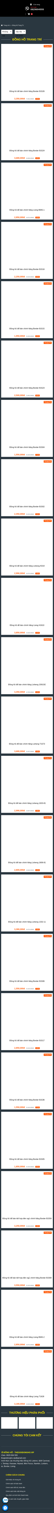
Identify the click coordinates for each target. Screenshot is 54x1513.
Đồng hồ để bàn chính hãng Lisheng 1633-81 (27, 803)
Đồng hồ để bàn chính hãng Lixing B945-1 (27, 210)
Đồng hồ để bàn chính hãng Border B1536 (27, 1100)
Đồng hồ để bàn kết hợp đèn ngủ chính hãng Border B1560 (27, 1278)
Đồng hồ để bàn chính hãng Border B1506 (27, 981)
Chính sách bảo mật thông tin (15, 1491)
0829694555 (37, 9)
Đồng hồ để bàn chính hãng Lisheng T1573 (27, 744)
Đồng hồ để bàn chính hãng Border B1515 (27, 329)
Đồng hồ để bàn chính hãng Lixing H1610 (27, 625)
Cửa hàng (35, 5)
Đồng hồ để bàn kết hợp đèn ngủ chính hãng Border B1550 (27, 1218)
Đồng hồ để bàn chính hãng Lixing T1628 (27, 1396)
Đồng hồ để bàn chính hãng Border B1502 (27, 507)
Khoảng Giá (5, 32)
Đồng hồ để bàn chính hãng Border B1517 (27, 1040)
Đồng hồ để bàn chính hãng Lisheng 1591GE (27, 685)
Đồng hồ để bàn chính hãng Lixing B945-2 (27, 1337)
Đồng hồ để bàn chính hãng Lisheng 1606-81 (27, 863)
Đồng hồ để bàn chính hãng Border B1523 (27, 388)
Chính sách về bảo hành (14, 1483)
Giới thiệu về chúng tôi (13, 1480)
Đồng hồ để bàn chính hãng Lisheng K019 (27, 566)
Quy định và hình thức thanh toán (17, 1495)
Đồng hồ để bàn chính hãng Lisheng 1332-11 (27, 922)
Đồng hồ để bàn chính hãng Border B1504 (27, 447)
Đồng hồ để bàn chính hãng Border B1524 (27, 151)
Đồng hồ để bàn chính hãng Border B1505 (27, 1159)
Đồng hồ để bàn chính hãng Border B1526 (27, 91)
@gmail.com (21, 1458)
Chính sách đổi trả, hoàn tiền (15, 1487)
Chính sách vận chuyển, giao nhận (17, 1499)
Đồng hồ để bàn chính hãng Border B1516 (27, 269)
